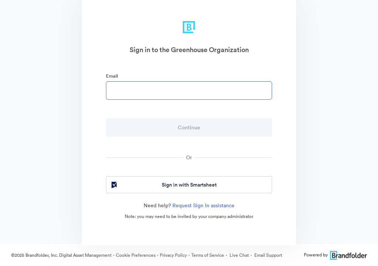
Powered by (335, 255)
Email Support (267, 255)
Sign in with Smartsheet (163, 184)
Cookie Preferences (135, 255)
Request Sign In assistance (203, 205)
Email (112, 76)
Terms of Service (207, 255)
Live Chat (238, 255)
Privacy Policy (173, 255)
